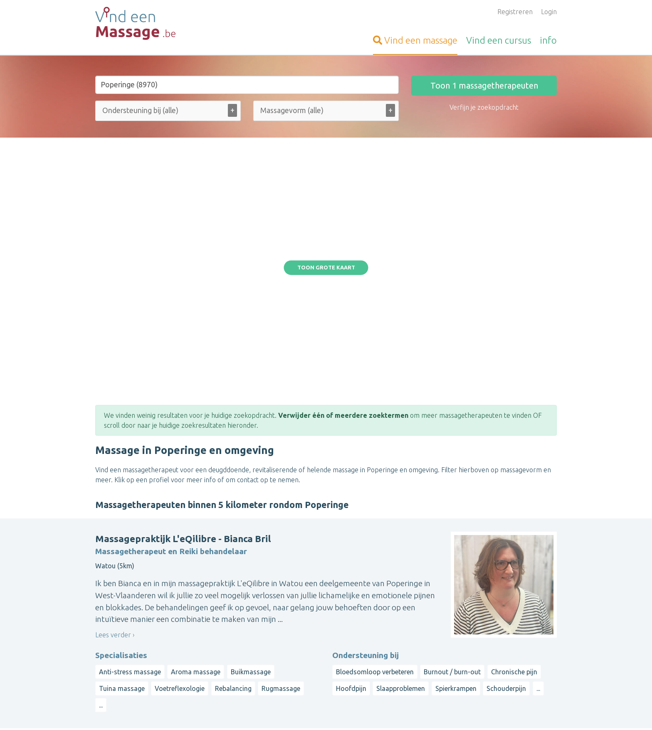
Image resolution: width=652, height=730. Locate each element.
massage (415, 40)
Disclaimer (369, 711)
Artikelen (266, 669)
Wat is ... (265, 679)
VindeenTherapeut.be (128, 629)
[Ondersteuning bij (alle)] (151, 110)
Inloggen (266, 619)
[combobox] (168, 112)
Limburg (498, 636)
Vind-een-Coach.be (123, 649)
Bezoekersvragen (279, 639)
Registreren (515, 11)
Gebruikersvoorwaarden (419, 711)
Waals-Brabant (476, 656)
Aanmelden (270, 609)
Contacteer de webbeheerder (298, 689)
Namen (526, 656)
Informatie (269, 629)
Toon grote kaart (326, 170)
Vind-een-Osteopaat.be (130, 619)
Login (549, 11)
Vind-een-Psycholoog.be (131, 639)
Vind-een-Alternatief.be (130, 659)
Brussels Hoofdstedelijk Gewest (485, 646)
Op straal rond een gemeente (455, 609)
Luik (507, 656)
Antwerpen (465, 636)
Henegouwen (430, 656)
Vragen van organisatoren (291, 659)
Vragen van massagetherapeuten (302, 649)
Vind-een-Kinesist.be (125, 609)
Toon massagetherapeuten (484, 85)
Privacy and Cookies (324, 711)
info (548, 40)
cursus (498, 40)
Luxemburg (428, 666)
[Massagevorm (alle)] (296, 110)
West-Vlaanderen (482, 626)
